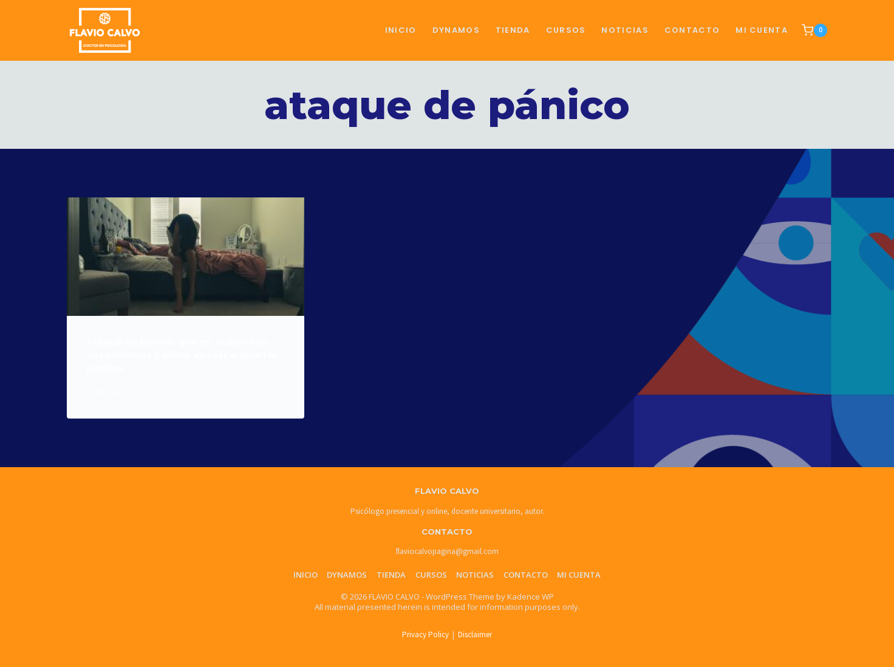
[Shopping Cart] (814, 30)
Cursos (431, 574)
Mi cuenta (761, 30)
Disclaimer (475, 634)
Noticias (475, 574)
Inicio (401, 30)
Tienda (391, 574)
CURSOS (566, 30)
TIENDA (513, 30)
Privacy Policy (425, 634)
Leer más (110, 392)
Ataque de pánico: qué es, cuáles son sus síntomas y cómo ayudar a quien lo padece (182, 354)
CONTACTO (692, 30)
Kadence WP (530, 596)
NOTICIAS (624, 30)
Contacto (525, 574)
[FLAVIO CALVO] (105, 30)
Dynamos (456, 30)
